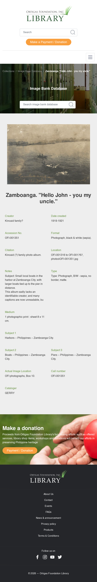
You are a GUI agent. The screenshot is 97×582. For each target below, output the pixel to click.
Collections (8, 71)
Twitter (60, 557)
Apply (72, 32)
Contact (48, 500)
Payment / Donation (20, 450)
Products (48, 530)
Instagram (45, 557)
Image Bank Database (30, 71)
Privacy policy (48, 524)
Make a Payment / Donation (48, 42)
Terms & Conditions (48, 536)
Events (48, 506)
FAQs (49, 512)
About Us (49, 494)
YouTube (52, 557)
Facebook (37, 557)
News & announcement (48, 518)
